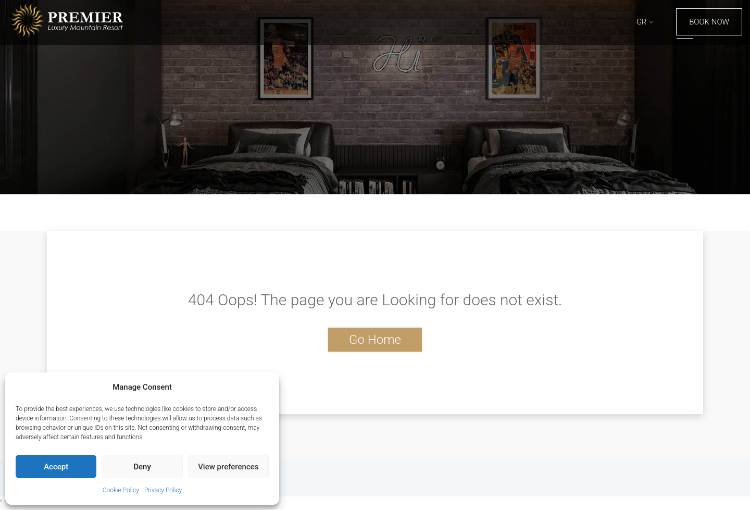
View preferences (228, 466)
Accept (56, 466)
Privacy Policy (163, 490)
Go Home (375, 339)
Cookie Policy (121, 490)
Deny (142, 466)
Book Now (709, 22)
